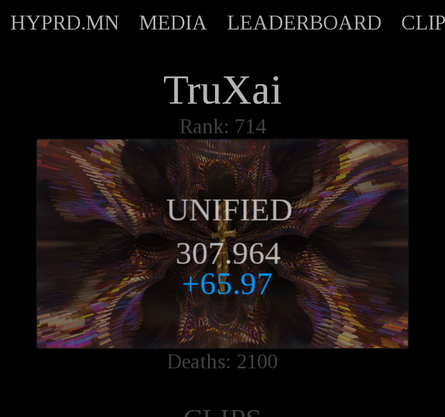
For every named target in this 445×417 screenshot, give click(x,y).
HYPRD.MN (64, 22)
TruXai (222, 90)
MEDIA (173, 22)
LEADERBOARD (304, 22)
